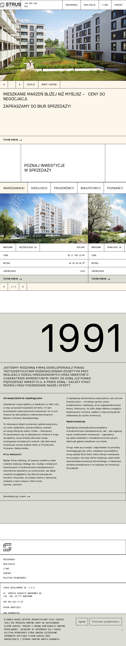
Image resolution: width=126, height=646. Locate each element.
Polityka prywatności (105, 621)
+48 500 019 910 (30, 5)
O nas (105, 5)
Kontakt (119, 5)
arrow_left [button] (4, 84)
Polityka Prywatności (14, 578)
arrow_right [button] (20, 84)
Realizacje (89, 5)
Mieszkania (71, 5)
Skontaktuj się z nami (17, 497)
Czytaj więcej (12, 140)
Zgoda (82, 621)
